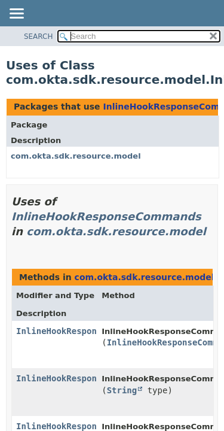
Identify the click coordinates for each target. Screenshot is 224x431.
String (122, 390)
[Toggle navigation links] (16, 14)
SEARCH (38, 36)
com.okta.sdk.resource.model (76, 155)
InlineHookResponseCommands (106, 216)
